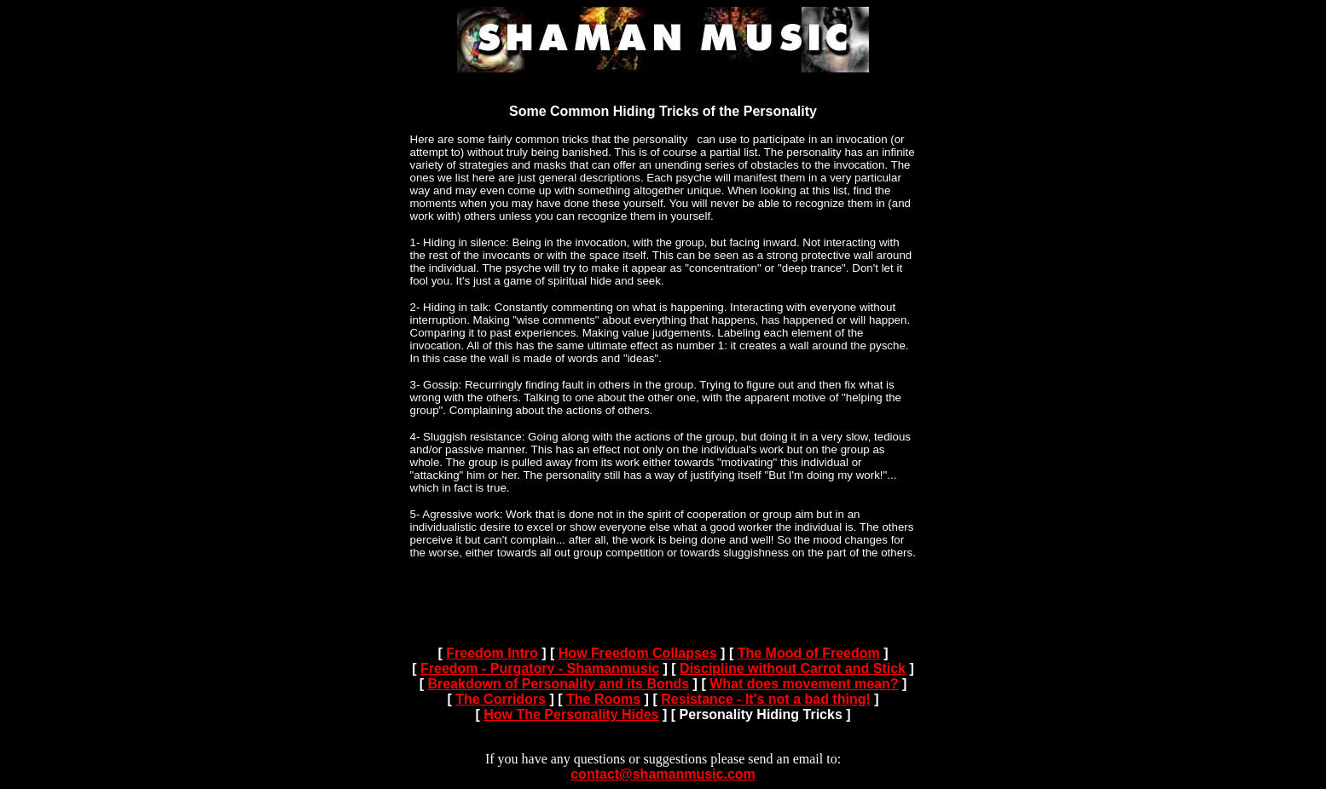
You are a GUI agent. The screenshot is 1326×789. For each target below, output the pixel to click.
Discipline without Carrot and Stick (793, 668)
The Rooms (603, 699)
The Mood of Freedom (809, 653)
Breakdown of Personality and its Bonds (558, 684)
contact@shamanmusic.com (663, 774)
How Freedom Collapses (638, 653)
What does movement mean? (803, 684)
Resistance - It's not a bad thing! (766, 699)
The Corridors (500, 699)
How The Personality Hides (570, 714)
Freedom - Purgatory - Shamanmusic (539, 668)
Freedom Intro (492, 653)
